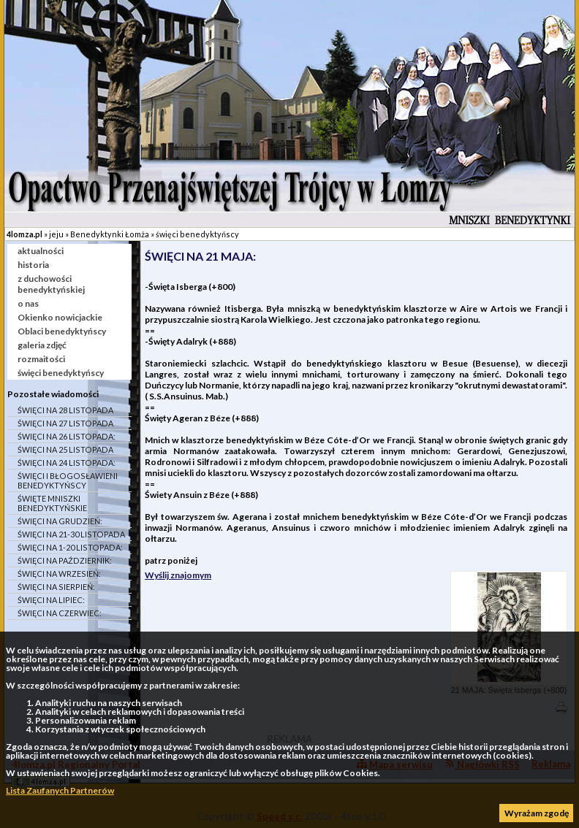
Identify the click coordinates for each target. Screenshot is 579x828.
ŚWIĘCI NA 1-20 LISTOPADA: (70, 547)
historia (33, 264)
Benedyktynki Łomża (109, 234)
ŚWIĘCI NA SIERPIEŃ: (56, 586)
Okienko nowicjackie (60, 317)
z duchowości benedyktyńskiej (51, 284)
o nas (28, 303)
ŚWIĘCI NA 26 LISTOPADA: (67, 436)
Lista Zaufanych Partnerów (60, 790)
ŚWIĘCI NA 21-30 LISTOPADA (71, 534)
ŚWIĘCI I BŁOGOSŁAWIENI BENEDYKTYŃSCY (68, 480)
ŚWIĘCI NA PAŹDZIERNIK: (65, 560)
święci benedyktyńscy (197, 234)
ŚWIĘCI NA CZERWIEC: (60, 613)
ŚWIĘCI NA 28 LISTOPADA (65, 410)
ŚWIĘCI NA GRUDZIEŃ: (60, 521)
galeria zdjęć (42, 345)
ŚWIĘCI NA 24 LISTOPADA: (67, 462)
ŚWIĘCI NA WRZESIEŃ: (59, 573)
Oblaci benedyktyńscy (62, 331)
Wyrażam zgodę (536, 813)
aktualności (41, 250)
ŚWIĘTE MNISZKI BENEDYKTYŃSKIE (52, 503)
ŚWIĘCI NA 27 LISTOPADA (65, 423)
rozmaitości (41, 358)
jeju (56, 234)
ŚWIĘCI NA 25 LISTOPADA (65, 449)
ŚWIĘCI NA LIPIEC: (51, 600)
